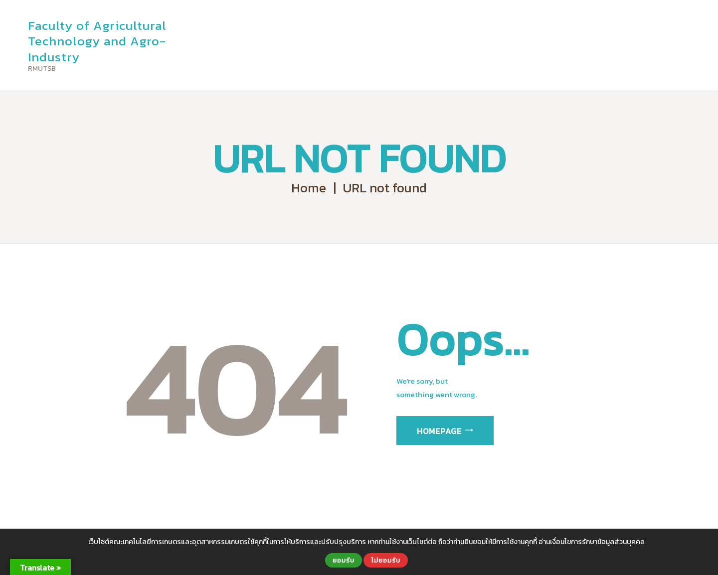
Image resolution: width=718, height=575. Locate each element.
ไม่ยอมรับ (385, 560)
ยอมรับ (344, 560)
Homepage (439, 431)
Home (308, 188)
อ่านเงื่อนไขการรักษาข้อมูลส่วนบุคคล (591, 542)
